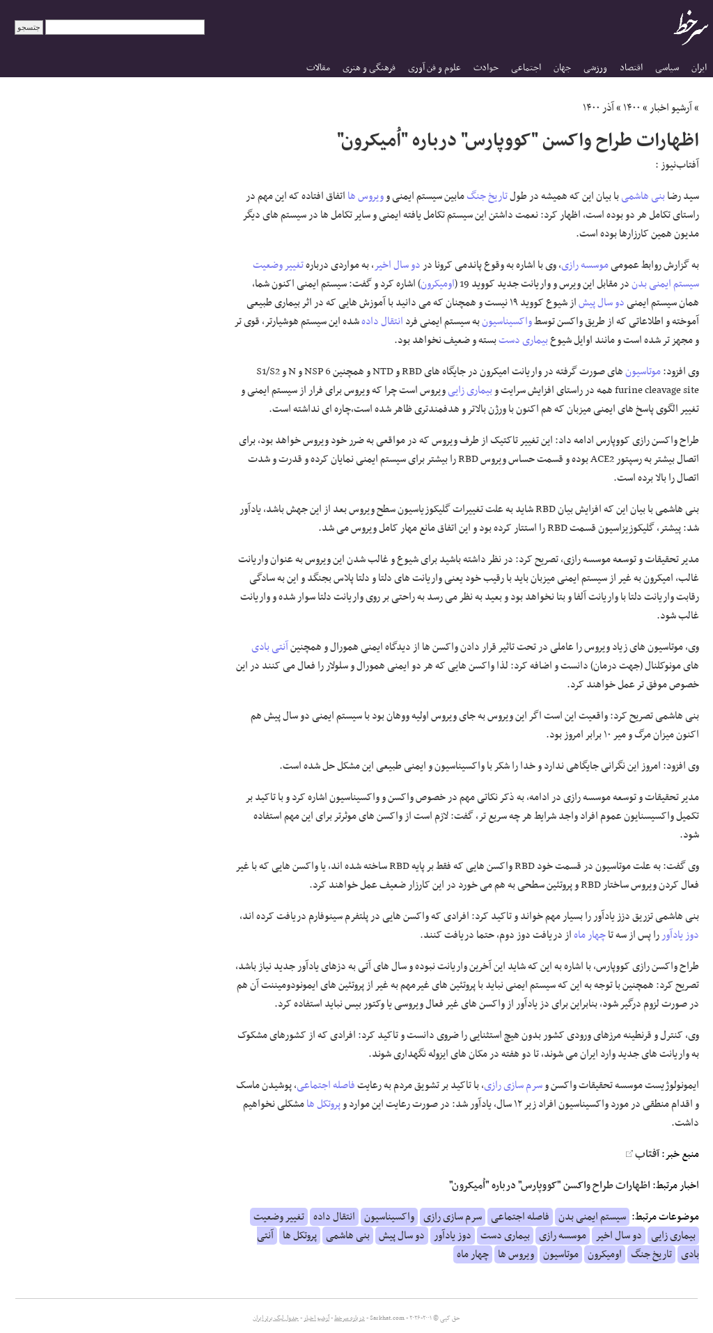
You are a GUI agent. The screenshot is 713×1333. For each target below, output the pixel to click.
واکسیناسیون (507, 321)
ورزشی (595, 68)
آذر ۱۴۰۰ (598, 108)
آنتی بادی (269, 647)
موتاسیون (643, 371)
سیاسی (667, 68)
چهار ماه (590, 935)
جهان (562, 68)
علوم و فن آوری (434, 68)
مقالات (318, 68)
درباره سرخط (349, 1318)
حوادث (486, 68)
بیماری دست (523, 340)
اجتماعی (526, 68)
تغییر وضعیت (278, 265)
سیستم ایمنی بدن (665, 284)
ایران (699, 68)
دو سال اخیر (397, 265)
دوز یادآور (680, 935)
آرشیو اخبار (671, 108)
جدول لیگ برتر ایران (276, 1318)
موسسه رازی (585, 265)
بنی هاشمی (643, 196)
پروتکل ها (323, 1104)
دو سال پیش (602, 303)
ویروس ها (365, 196)
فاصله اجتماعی (326, 1085)
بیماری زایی (470, 390)
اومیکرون (438, 284)
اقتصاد (631, 68)
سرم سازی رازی (513, 1085)
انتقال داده (382, 321)
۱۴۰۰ (632, 108)
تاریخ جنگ (487, 196)
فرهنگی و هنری (369, 68)
